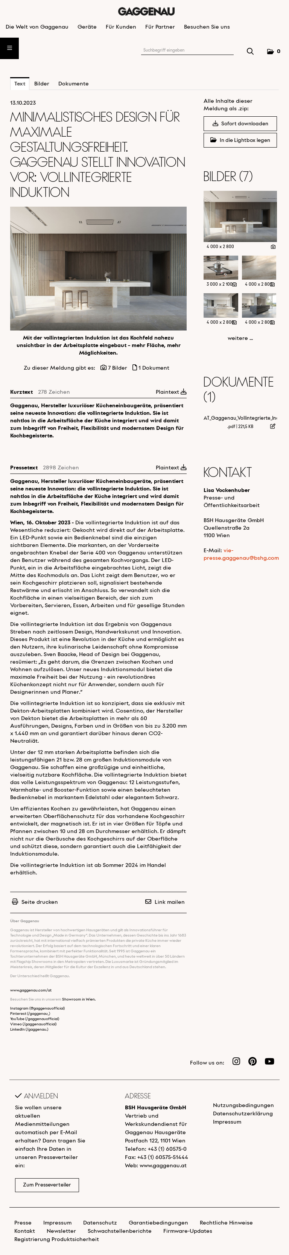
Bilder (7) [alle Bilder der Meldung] (228, 177)
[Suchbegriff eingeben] (187, 51)
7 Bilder (117, 368)
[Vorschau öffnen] (98, 269)
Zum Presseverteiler (47, 1185)
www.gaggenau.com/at (31, 990)
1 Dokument (153, 368)
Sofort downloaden (240, 123)
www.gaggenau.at (163, 1166)
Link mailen (170, 902)
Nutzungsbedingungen (243, 1106)
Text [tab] (19, 84)
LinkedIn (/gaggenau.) (29, 1030)
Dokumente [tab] (73, 84)
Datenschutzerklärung (243, 1114)
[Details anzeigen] (273, 247)
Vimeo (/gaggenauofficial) (33, 1024)
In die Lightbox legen (240, 140)
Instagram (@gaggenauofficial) (37, 1009)
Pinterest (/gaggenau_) (30, 1014)
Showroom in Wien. (79, 1000)
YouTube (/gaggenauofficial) (34, 1019)
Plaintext (171, 392)
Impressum (227, 1122)
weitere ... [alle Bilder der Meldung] (240, 338)
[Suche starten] (250, 52)
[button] (273, 51)
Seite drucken (39, 902)
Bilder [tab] (41, 84)
